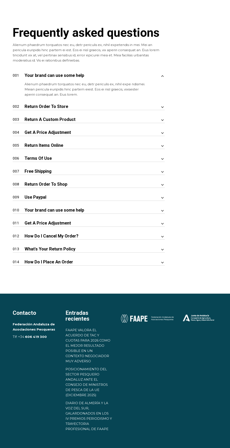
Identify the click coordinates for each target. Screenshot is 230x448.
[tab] (89, 72)
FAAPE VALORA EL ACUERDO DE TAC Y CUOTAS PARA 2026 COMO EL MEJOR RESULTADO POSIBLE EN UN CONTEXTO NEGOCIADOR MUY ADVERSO (88, 345)
